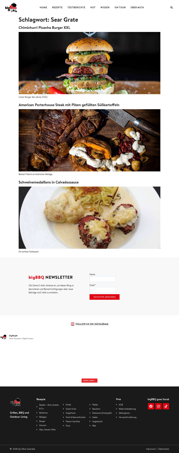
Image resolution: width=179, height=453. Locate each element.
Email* (103, 288)
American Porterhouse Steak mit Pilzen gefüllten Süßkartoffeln (69, 104)
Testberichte (76, 7)
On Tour (120, 7)
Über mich (137, 7)
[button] (172, 7)
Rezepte (57, 7)
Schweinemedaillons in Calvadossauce (49, 182)
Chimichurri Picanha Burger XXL (44, 27)
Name (103, 277)
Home (43, 7)
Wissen (105, 7)
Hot (93, 7)
